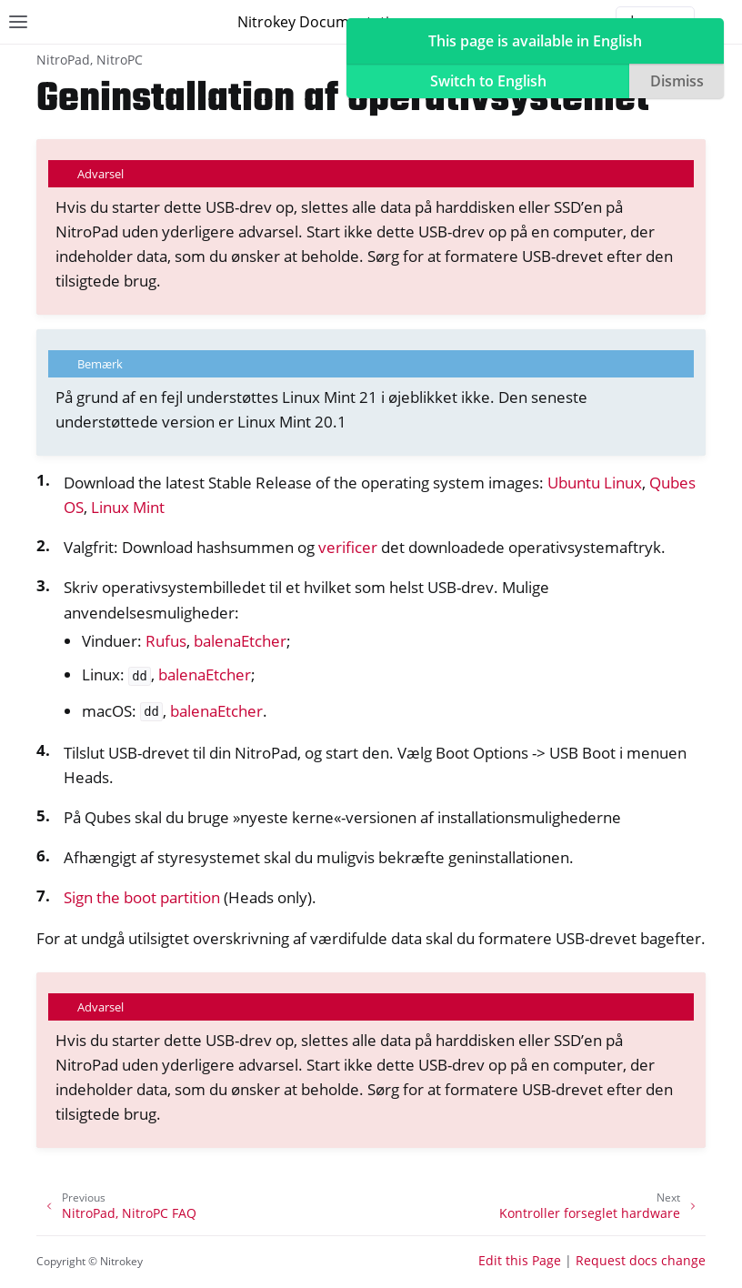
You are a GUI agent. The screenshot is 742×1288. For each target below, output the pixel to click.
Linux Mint (128, 507)
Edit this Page (519, 1260)
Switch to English (488, 81)
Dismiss (677, 81)
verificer (347, 547)
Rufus (165, 640)
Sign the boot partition (142, 897)
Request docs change (641, 1260)
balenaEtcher (240, 640)
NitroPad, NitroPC (89, 59)
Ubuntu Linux (594, 482)
